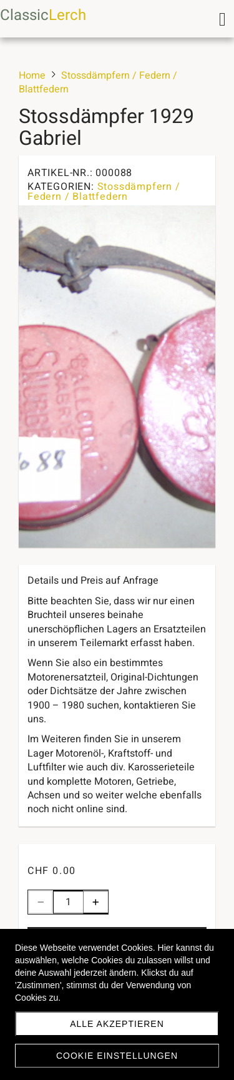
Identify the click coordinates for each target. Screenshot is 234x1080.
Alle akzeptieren (117, 1024)
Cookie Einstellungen (117, 1056)
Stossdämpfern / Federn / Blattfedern (103, 191)
